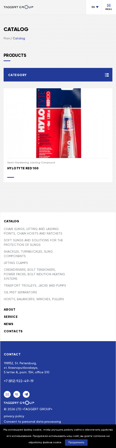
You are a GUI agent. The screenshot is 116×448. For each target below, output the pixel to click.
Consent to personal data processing (32, 421)
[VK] (16, 394)
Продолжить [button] (76, 442)
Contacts (13, 331)
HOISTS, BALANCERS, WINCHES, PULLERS (34, 299)
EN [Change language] (93, 7)
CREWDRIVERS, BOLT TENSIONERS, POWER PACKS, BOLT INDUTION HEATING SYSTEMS (34, 274)
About (9, 309)
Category (17, 75)
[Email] (7, 394)
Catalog (19, 38)
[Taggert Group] (19, 403)
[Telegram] (26, 394)
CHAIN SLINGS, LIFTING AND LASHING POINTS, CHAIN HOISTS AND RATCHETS (33, 231)
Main (7, 38)
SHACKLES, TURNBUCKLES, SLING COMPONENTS (28, 254)
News (9, 324)
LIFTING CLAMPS (16, 263)
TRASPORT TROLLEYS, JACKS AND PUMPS (35, 285)
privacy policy (14, 416)
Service (11, 317)
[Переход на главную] (18, 7)
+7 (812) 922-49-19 (19, 381)
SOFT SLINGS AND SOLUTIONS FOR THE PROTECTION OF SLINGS (33, 243)
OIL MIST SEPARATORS (20, 292)
